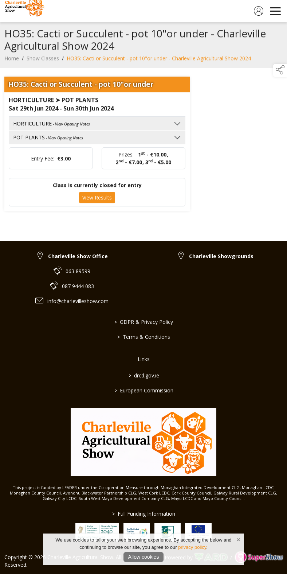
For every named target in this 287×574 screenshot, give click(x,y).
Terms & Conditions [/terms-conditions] (143, 337)
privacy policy (192, 547)
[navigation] (275, 10)
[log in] (258, 11)
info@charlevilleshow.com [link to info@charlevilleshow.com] (78, 301)
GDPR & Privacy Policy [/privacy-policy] (143, 322)
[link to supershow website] (259, 557)
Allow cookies (143, 557)
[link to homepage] (24, 11)
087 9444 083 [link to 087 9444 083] (78, 286)
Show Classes (43, 60)
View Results (97, 200)
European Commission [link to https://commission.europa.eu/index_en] (143, 390)
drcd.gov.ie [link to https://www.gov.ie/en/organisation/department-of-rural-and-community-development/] (143, 375)
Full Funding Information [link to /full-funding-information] (143, 513)
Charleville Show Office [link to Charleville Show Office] (78, 256)
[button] (280, 70)
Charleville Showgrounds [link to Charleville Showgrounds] (221, 256)
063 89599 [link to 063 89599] (78, 271)
